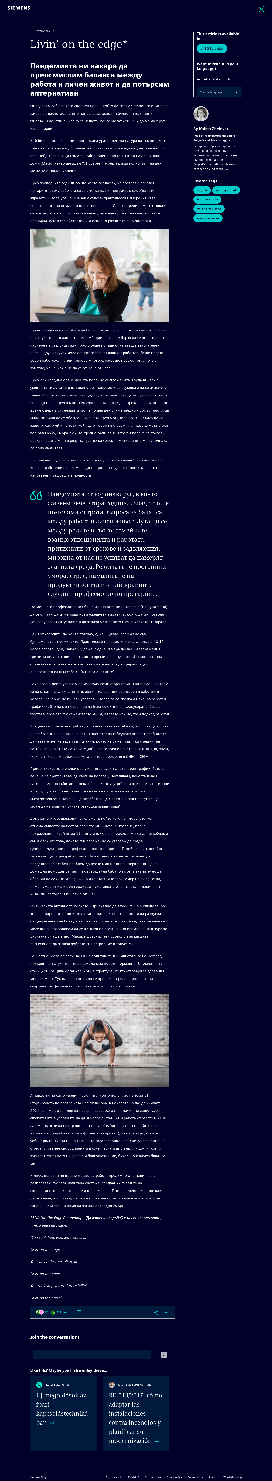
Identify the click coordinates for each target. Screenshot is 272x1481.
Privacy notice (174, 1477)
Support (213, 1477)
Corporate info (114, 1477)
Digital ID (133, 1477)
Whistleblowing (232, 1477)
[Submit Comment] (164, 1355)
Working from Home (209, 209)
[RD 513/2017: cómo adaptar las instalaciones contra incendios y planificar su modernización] (136, 1413)
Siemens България (208, 218)
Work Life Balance (207, 199)
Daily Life (202, 190)
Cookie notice (153, 1477)
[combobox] (200, 92)
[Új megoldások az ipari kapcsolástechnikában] (63, 1413)
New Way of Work (226, 190)
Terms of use (195, 1477)
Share (165, 1312)
